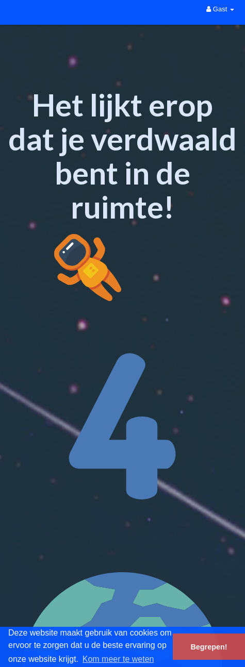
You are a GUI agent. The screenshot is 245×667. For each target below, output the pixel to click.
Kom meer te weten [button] (118, 659)
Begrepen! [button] (208, 647)
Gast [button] (220, 9)
